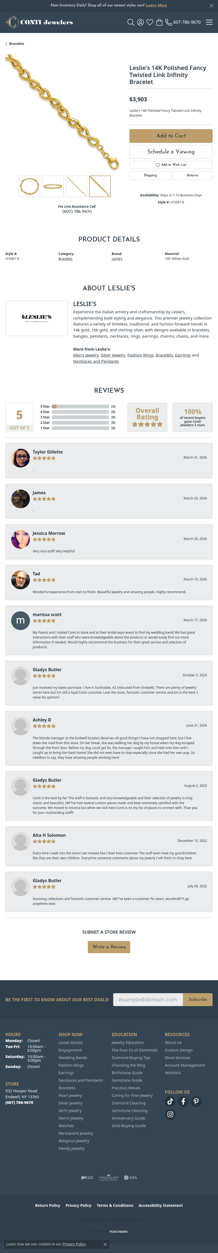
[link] (183, 22)
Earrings (183, 355)
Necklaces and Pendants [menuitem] (81, 1080)
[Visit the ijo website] (87, 1178)
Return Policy (47, 1205)
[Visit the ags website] (109, 1178)
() (113, 406)
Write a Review (109, 947)
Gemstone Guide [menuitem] (127, 1080)
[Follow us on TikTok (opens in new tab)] (170, 1101)
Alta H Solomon (49, 835)
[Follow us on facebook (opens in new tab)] (183, 1101)
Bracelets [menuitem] (67, 1087)
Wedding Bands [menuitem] (73, 1057)
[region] (64, 113)
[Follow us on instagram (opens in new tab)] (170, 1114)
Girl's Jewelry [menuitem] (70, 1110)
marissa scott (47, 614)
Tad (36, 574)
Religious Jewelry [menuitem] (74, 1140)
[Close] (211, 5)
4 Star (45, 411)
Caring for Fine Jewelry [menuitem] (132, 1095)
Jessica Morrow (49, 533)
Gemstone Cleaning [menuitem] (130, 1110)
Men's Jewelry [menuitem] (71, 1118)
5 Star (45, 406)
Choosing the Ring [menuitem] (128, 1065)
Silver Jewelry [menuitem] (71, 1103)
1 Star (45, 428)
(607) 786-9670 (77, 212)
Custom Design (179, 1050)
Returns (192, 175)
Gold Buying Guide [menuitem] (129, 1125)
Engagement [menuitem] (70, 1050)
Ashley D (42, 720)
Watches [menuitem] (66, 1125)
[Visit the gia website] (130, 1178)
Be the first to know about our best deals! (57, 999)
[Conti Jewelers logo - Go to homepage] (39, 22)
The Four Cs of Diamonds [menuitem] (135, 1050)
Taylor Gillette (48, 452)
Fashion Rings (141, 355)
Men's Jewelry (86, 355)
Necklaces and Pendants (96, 361)
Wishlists (173, 1072)
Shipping (150, 175)
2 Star (45, 422)
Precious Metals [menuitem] (126, 1087)
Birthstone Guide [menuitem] (127, 1072)
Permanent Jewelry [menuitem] (76, 1133)
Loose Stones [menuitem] (71, 1042)
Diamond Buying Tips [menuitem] (131, 1057)
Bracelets (16, 43)
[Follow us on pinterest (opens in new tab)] (196, 1101)
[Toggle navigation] (209, 22)
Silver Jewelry (113, 355)
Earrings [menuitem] (66, 1072)
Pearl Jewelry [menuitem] (70, 1095)
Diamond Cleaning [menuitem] (129, 1103)
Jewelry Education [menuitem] (128, 1042)
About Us (173, 1042)
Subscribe (198, 999)
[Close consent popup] (105, 1244)
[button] (131, 22)
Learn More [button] (156, 6)
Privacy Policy (78, 1205)
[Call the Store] (19, 1102)
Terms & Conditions (115, 1205)
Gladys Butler (47, 670)
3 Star (45, 417)
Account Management (185, 1065)
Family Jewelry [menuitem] (72, 1148)
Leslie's (117, 258)
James (39, 493)
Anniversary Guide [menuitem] (128, 1118)
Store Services (177, 1057)
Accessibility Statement (161, 1205)
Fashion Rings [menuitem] (71, 1065)
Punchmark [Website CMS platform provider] (119, 1232)
